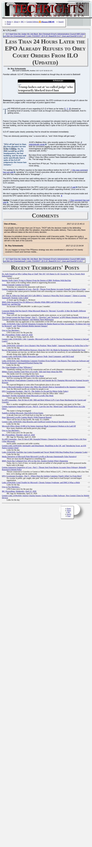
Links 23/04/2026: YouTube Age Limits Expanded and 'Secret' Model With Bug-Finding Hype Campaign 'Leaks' (45, 453)
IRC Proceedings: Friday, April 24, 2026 (17, 335)
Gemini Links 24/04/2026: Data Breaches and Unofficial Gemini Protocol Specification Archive (38, 422)
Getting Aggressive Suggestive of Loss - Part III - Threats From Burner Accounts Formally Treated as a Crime (44, 290)
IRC (22, 22)
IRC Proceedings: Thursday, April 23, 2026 (18, 435)
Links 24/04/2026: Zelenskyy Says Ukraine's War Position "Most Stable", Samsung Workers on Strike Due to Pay (45, 346)
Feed (8, 24)
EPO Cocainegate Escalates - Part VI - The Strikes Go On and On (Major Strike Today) (35, 392)
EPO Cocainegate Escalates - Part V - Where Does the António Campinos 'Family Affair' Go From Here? (42, 477)
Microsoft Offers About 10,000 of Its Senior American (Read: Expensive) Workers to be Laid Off (39, 427)
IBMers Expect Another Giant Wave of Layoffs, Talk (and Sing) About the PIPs (32, 372)
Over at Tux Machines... (11, 331)
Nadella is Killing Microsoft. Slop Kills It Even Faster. (22, 414)
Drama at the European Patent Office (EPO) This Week (23, 377)
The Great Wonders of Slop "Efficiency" (17, 368)
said (74, 188)
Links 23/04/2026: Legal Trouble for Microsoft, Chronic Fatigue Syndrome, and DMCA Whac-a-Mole (41, 483)
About (16, 22)
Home (9, 22)
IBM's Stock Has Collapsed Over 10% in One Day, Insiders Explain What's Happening (35, 462)
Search (61, 22)
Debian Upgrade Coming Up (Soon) (15, 285)
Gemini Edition (32, 22)
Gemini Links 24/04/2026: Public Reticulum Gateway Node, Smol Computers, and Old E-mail (38, 357)
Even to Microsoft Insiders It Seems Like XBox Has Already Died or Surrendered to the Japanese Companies (43, 387)
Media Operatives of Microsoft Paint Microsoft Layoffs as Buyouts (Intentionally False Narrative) (39, 457)
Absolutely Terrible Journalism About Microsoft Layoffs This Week (27, 396)
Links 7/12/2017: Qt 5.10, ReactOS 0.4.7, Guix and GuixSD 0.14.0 (55, 37)
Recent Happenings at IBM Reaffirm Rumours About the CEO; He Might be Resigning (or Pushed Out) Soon (43, 351)
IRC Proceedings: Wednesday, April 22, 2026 (19, 492)
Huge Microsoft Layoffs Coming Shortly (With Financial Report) (27, 418)
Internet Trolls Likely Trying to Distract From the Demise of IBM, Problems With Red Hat (36, 281)
